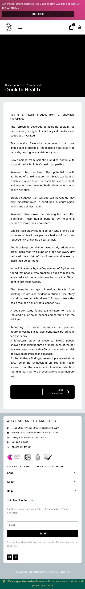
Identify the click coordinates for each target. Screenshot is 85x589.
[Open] (20, 27)
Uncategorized (13, 85)
